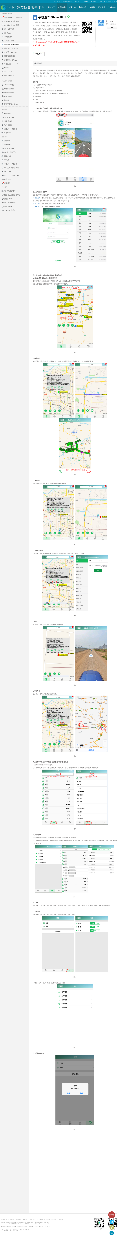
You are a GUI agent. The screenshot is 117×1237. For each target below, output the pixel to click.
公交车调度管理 (10, 203)
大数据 (92, 7)
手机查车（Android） (11, 48)
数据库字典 (8, 96)
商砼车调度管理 (10, 191)
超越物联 (82, 7)
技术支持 (112, 1215)
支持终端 (18, 1219)
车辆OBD (7, 133)
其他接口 (7, 100)
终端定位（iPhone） (11, 60)
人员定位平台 (9, 41)
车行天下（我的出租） (12, 175)
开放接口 (60, 1219)
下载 (112, 27)
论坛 (109, 1)
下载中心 (112, 7)
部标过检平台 (9, 206)
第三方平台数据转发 (11, 168)
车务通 (6, 160)
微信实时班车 (9, 199)
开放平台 (101, 7)
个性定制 (7, 171)
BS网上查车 (8, 37)
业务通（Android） (11, 52)
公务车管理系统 (10, 210)
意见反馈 (77, 1)
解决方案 (72, 7)
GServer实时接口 (10, 85)
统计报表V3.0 (9, 29)
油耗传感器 (8, 125)
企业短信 (7, 179)
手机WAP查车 (9, 75)
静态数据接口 (9, 92)
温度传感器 (8, 121)
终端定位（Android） (11, 64)
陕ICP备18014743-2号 (42, 1223)
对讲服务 (7, 183)
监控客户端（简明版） (12, 25)
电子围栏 (7, 144)
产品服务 (62, 7)
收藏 (115, 1)
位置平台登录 (67, 1)
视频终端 (7, 113)
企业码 (86, 1)
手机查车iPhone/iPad (11, 44)
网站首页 (51, 7)
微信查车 (7, 141)
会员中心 (40, 1219)
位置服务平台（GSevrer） (13, 17)
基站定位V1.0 (9, 71)
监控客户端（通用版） (12, 21)
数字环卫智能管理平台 (12, 195)
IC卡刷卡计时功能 (10, 129)
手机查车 (38, 54)
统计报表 (7, 33)
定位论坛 (32, 1219)
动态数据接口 (9, 89)
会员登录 (57, 1)
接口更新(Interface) (11, 104)
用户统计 (94, 1)
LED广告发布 (9, 117)
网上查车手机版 (10, 56)
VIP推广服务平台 (10, 152)
